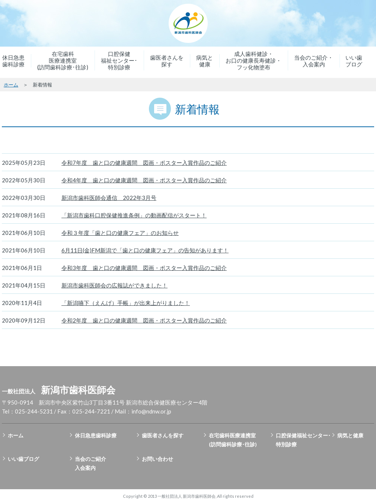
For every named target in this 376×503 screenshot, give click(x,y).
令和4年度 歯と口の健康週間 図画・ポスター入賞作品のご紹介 (144, 180)
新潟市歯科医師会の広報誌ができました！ (114, 285)
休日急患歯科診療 (13, 60)
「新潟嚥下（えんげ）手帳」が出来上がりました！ (125, 302)
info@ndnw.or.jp (151, 411)
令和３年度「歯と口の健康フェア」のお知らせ (120, 232)
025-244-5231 (34, 411)
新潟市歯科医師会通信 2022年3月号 (108, 197)
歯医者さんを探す (167, 60)
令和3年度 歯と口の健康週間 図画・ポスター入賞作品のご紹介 (144, 267)
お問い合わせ (157, 459)
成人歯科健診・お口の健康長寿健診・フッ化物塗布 (253, 60)
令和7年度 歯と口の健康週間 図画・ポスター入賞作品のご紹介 (144, 162)
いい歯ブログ (353, 60)
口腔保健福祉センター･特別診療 (119, 60)
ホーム (11, 85)
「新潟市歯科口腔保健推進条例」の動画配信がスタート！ (134, 215)
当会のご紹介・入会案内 (313, 60)
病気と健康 (204, 60)
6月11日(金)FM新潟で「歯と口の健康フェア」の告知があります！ (145, 250)
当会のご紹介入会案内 (90, 463)
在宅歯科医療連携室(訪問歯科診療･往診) (62, 60)
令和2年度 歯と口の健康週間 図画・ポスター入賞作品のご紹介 (144, 320)
